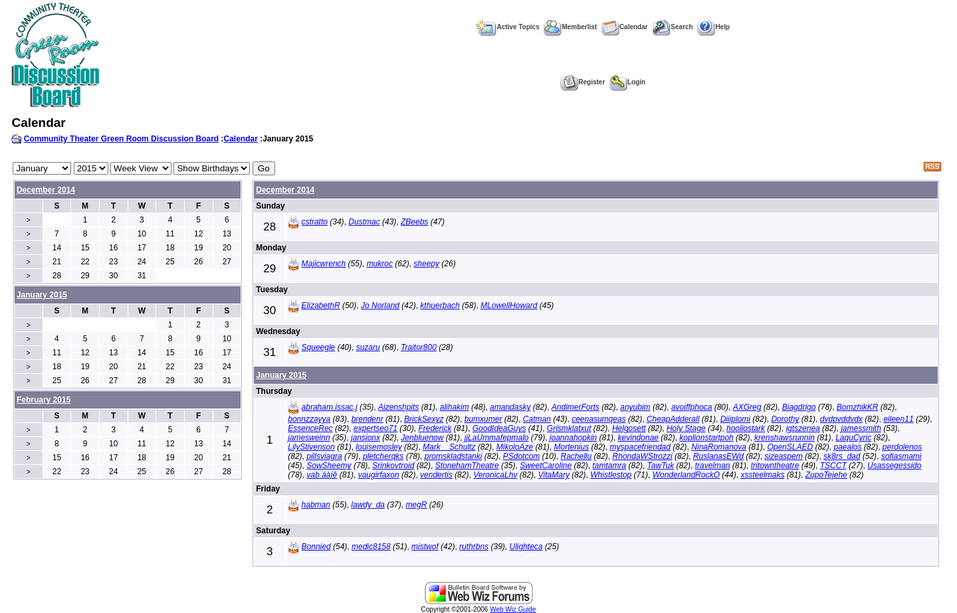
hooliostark (745, 428)
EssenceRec (310, 428)
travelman (712, 465)
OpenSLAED (790, 447)
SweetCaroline (546, 465)
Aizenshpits (398, 407)
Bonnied (316, 546)
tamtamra (610, 465)
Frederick (434, 428)
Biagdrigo (799, 407)
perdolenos (902, 447)
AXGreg (747, 407)
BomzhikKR (858, 407)
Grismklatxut (569, 428)
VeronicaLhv (495, 475)
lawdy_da (368, 504)
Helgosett (629, 428)
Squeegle (319, 347)
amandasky (510, 407)
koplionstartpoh (706, 437)
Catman (537, 419)
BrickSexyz (423, 419)
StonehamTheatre (467, 465)
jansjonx (365, 437)
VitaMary (554, 475)
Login (627, 82)
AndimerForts (575, 407)
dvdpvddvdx (841, 419)
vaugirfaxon (378, 475)
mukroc (380, 263)
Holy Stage (686, 428)
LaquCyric (853, 437)
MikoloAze (514, 447)
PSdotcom (521, 456)
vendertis (436, 475)
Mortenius (571, 447)
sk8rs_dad (841, 456)
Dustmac (363, 221)
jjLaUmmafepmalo (497, 437)
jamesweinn (309, 437)
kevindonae (638, 437)
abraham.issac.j (330, 407)
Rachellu (575, 456)
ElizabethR (321, 305)
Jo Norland (380, 305)
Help (713, 27)
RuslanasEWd (718, 456)
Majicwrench (324, 263)
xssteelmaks (762, 475)
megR (416, 504)
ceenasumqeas (598, 419)
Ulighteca (525, 546)
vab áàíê (321, 475)
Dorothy (785, 419)
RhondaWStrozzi (643, 456)
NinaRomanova (718, 447)
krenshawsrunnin (784, 437)
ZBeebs (414, 221)
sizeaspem (783, 456)
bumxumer (483, 419)
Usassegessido (894, 465)
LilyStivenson (311, 447)
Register (582, 82)
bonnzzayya (309, 419)
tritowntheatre (775, 465)
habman (316, 504)
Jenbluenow (422, 437)
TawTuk (661, 465)
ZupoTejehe (826, 475)
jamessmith (861, 428)
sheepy (426, 263)
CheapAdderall (673, 419)
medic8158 (371, 546)
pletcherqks (383, 456)
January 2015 (281, 375)
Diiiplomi (735, 419)
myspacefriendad (640, 447)
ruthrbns (473, 546)
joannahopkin (573, 437)
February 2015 (43, 399)
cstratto (315, 221)
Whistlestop (610, 475)
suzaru (368, 347)
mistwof (425, 546)
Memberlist (570, 27)
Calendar (624, 27)
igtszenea (802, 428)
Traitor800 (419, 347)
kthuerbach (439, 305)
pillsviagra (324, 456)
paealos (847, 447)
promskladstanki (453, 456)
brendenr (367, 419)
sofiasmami (901, 456)
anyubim (635, 407)
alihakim (454, 407)
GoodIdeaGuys (499, 428)
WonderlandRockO (686, 475)
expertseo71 (375, 428)
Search (672, 27)
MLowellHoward (508, 305)
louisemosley (378, 447)
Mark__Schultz (449, 447)
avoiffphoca (691, 407)
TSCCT (833, 465)
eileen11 (898, 419)
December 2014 (46, 190)
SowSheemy (328, 465)
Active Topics (507, 27)
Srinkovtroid (393, 465)
